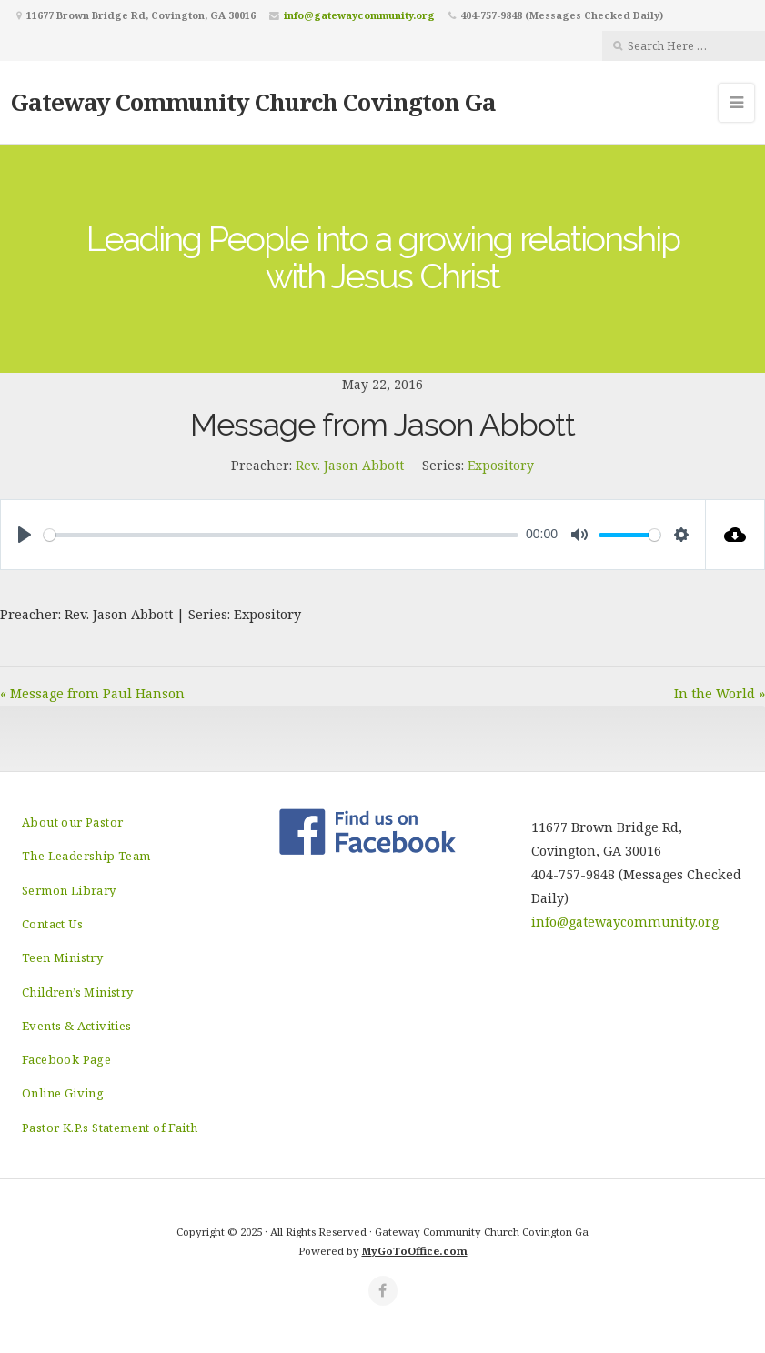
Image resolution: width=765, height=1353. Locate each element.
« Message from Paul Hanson (92, 693)
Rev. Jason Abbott (350, 465)
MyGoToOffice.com (415, 1251)
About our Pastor (72, 822)
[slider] (281, 535)
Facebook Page (66, 1059)
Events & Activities (77, 1025)
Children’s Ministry (78, 992)
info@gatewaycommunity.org (359, 15)
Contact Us (52, 924)
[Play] (24, 534)
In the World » (719, 693)
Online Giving (63, 1093)
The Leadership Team (86, 855)
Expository (501, 465)
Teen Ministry (62, 957)
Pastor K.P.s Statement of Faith (109, 1127)
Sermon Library (69, 890)
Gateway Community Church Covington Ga (253, 101)
